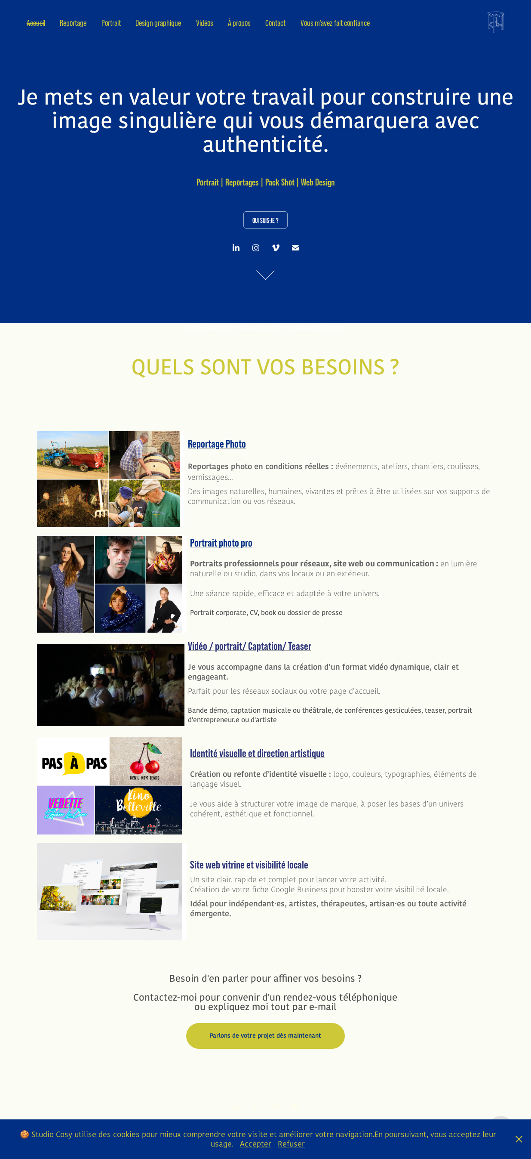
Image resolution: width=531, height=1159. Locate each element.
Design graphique (158, 23)
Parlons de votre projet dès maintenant (265, 1036)
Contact (275, 23)
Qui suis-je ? (265, 220)
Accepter (255, 1144)
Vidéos (204, 23)
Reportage (73, 23)
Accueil (36, 23)
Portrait (111, 23)
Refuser (291, 1144)
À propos (239, 23)
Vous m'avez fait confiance (335, 23)
